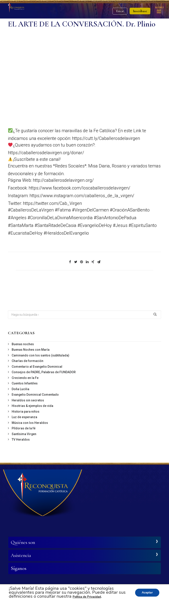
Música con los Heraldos (30, 423)
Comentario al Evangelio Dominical (37, 366)
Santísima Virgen (24, 434)
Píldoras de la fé (23, 428)
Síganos (18, 568)
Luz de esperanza (24, 417)
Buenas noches (23, 344)
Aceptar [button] (147, 592)
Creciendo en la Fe (25, 378)
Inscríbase (140, 11)
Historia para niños (25, 411)
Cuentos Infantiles (25, 383)
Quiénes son (23, 542)
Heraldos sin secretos (28, 400)
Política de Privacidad (87, 597)
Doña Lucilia (20, 389)
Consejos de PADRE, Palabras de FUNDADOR (44, 372)
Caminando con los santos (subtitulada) (40, 355)
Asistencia (21, 555)
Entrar (120, 11)
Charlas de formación (27, 361)
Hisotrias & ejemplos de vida (32, 406)
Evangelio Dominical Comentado (35, 394)
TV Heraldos (21, 439)
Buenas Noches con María (31, 349)
